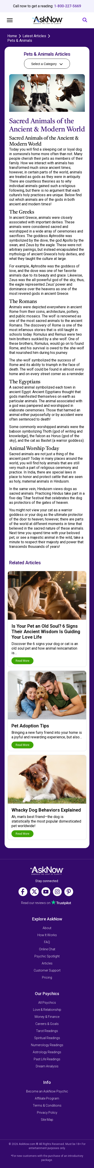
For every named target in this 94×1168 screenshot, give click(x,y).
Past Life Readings (47, 1059)
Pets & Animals (19, 40)
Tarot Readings (47, 1031)
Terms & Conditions (47, 1105)
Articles (47, 963)
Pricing (47, 977)
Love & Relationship (47, 1009)
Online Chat (47, 949)
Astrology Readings (47, 1052)
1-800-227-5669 (67, 6)
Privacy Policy (47, 1112)
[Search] (85, 20)
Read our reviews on (35, 903)
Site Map (47, 1119)
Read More (22, 660)
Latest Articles (34, 36)
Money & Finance (47, 1017)
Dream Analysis (47, 1066)
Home (12, 36)
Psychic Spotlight (47, 956)
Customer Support (47, 970)
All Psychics (47, 1002)
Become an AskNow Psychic (47, 1091)
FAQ (47, 942)
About (47, 928)
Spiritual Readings (47, 1038)
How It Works (47, 935)
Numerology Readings (47, 1045)
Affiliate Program (47, 1098)
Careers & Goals (47, 1024)
